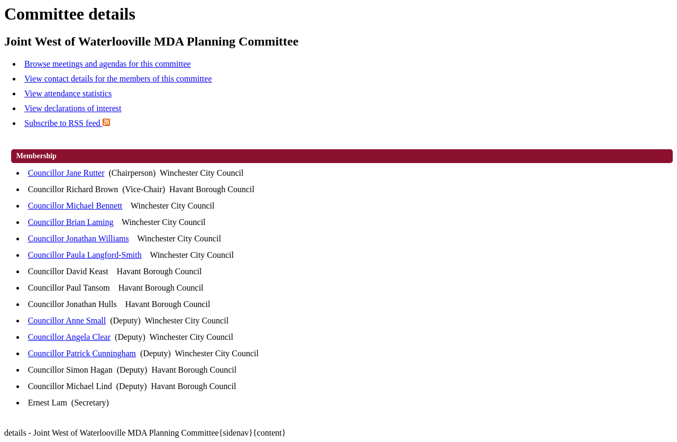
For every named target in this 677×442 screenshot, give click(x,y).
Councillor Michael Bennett (75, 205)
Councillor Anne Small (67, 320)
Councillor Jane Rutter (66, 172)
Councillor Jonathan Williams (78, 238)
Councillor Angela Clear (69, 336)
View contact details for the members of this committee (118, 78)
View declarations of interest (72, 108)
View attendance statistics (68, 93)
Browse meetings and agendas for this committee (107, 63)
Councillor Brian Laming (71, 222)
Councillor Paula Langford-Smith (85, 254)
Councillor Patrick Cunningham (82, 353)
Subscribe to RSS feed (67, 123)
